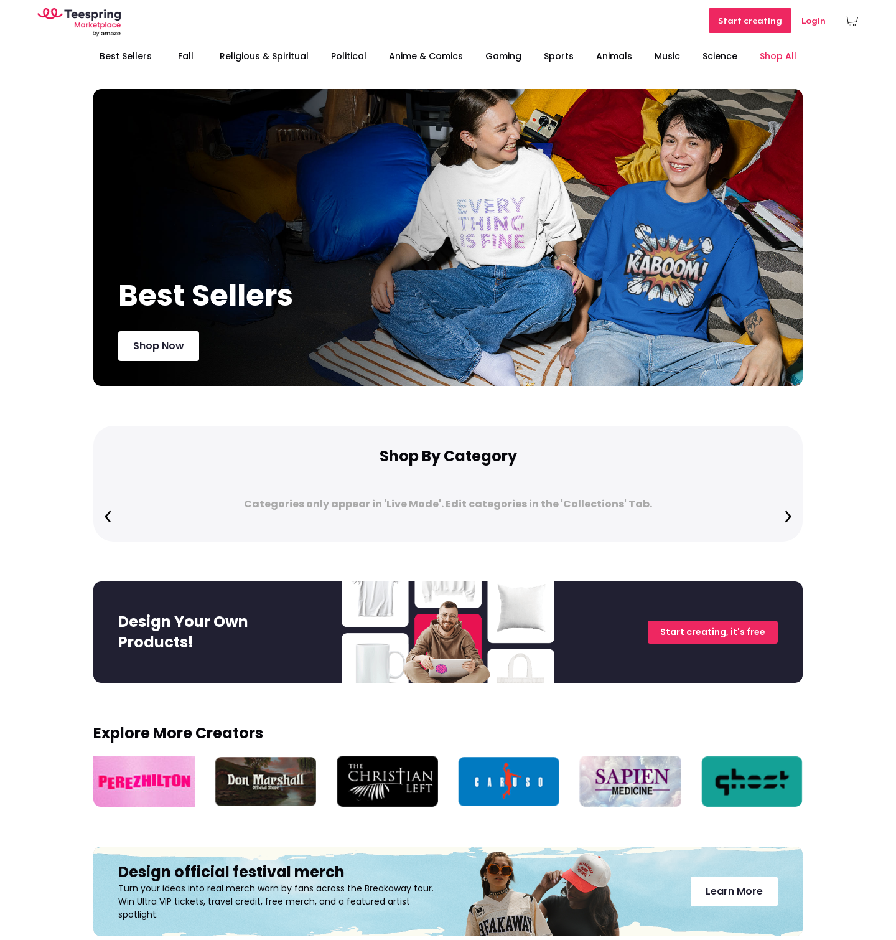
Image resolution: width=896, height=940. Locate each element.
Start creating (750, 21)
